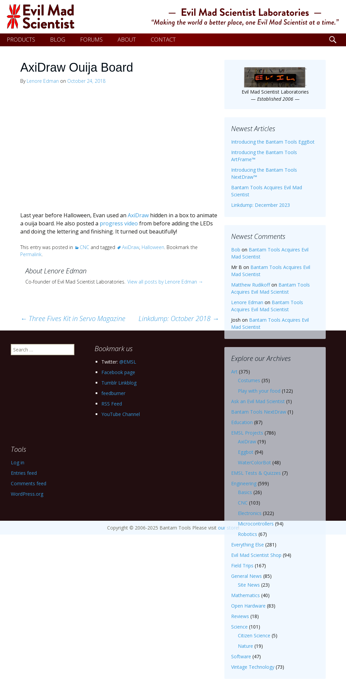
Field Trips (242, 565)
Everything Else (247, 544)
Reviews (240, 616)
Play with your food (259, 391)
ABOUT (127, 39)
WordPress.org (27, 494)
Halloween (153, 247)
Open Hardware (248, 606)
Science (239, 626)
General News (246, 576)
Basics (245, 492)
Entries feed (24, 473)
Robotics (247, 534)
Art (234, 371)
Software (241, 656)
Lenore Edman (43, 81)
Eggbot (245, 452)
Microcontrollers (256, 523)
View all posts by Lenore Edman (165, 281)
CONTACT (163, 39)
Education (242, 422)
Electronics (250, 513)
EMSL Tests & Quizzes (256, 473)
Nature (245, 646)
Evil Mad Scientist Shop (256, 555)
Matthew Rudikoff (250, 284)
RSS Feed (111, 403)
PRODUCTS (21, 39)
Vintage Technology (252, 667)
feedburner (113, 393)
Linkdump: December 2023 (260, 205)
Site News (249, 585)
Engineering (243, 483)
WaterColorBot (254, 462)
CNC (84, 247)
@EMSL (127, 362)
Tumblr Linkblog (119, 382)
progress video (119, 223)
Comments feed (28, 483)
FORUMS (91, 39)
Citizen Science (254, 635)
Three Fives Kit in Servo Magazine (72, 318)
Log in (17, 462)
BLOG (57, 39)
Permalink (31, 254)
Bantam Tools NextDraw (258, 412)
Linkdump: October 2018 (179, 318)
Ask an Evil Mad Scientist (258, 401)
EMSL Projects (247, 433)
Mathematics (245, 595)
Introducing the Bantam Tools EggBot (273, 142)
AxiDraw (138, 215)
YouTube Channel (120, 414)
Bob (235, 249)
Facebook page (118, 372)
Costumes (249, 380)
